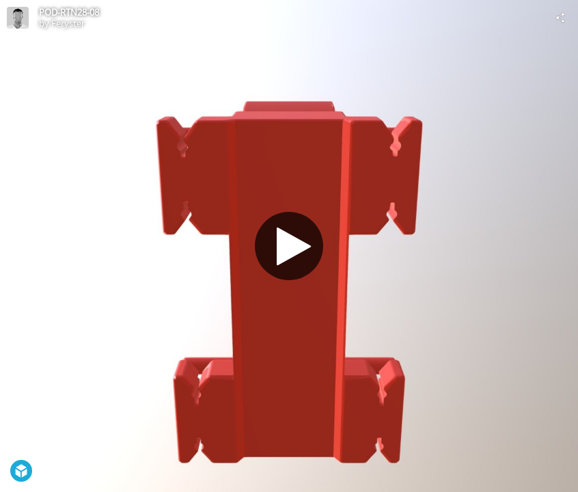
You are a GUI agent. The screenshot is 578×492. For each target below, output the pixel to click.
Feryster (68, 23)
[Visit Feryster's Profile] (18, 18)
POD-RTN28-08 (69, 12)
